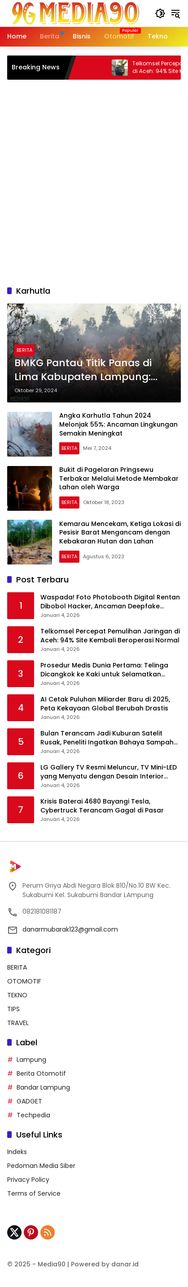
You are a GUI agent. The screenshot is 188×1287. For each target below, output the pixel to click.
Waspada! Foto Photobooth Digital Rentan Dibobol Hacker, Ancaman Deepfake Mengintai (110, 602)
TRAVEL (18, 1022)
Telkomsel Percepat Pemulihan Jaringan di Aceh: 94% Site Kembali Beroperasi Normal (110, 636)
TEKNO (17, 995)
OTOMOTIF (24, 981)
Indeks (17, 1151)
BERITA (24, 350)
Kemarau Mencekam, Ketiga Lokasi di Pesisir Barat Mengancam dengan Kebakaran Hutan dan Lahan (120, 532)
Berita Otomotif (41, 1073)
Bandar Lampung (43, 1087)
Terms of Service (34, 1193)
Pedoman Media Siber (41, 1165)
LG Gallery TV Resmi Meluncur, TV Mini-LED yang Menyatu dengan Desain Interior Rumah (108, 772)
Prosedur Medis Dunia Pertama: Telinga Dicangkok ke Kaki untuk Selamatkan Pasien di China (104, 670)
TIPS (13, 1009)
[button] (160, 13)
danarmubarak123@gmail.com (70, 929)
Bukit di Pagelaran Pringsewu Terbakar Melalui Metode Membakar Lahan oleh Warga (119, 478)
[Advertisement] (94, 182)
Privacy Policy (28, 1179)
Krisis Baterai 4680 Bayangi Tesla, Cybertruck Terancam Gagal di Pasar (102, 806)
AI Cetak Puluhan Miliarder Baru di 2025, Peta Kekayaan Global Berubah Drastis (105, 704)
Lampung (31, 1059)
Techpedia (33, 1115)
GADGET (29, 1101)
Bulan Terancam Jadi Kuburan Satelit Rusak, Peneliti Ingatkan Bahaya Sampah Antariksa (107, 738)
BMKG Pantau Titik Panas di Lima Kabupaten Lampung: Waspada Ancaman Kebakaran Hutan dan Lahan (87, 370)
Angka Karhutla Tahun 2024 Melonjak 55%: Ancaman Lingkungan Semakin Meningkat (118, 424)
